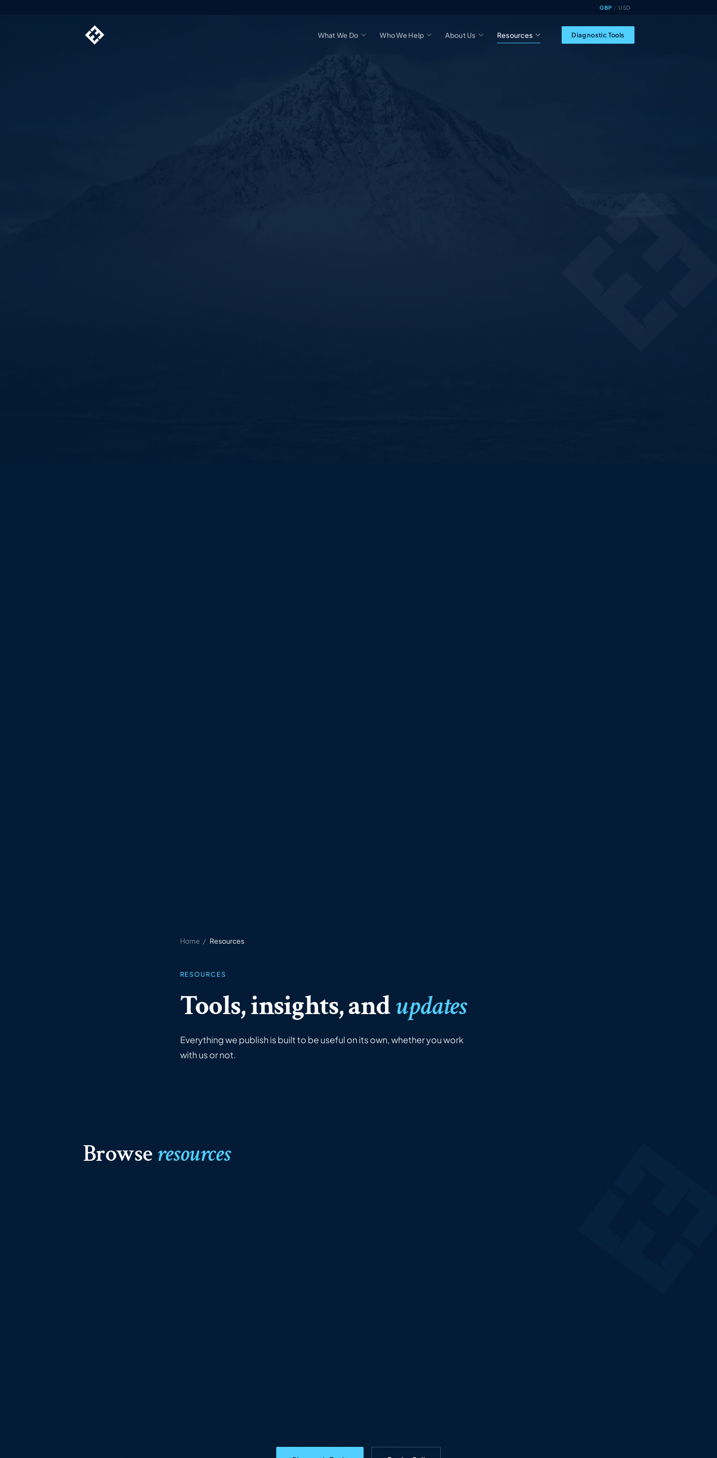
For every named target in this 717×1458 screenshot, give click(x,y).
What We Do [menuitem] (342, 35)
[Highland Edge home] (94, 35)
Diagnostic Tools (597, 35)
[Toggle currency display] (615, 7)
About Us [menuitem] (464, 35)
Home (190, 940)
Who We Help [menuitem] (406, 35)
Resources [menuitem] (519, 35)
